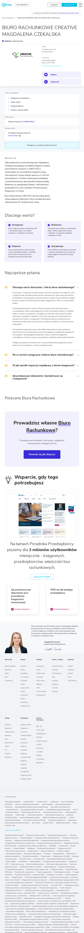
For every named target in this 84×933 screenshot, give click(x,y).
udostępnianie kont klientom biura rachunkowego (31, 807)
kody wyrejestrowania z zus (54, 815)
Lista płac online (39, 859)
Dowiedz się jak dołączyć (42, 454)
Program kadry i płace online (24, 872)
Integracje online (26, 725)
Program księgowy (26, 838)
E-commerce (25, 677)
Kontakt (70, 666)
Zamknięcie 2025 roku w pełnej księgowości (39, 890)
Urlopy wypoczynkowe (34, 815)
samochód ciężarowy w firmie (53, 812)
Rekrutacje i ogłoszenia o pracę (57, 864)
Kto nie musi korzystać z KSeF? (25, 925)
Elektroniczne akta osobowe (15, 851)
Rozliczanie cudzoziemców (46, 848)
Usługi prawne (25, 706)
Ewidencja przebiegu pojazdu (57, 835)
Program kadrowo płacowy (15, 869)
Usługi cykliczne (58, 854)
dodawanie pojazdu (12, 812)
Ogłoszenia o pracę (17, 864)
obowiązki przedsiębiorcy (56, 820)
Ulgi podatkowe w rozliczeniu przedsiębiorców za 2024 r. (43, 898)
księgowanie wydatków (13, 802)
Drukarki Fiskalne (19, 848)
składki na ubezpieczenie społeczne (54, 818)
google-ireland (48, 823)
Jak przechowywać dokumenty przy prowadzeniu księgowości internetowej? (21, 596)
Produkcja (24, 681)
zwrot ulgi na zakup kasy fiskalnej (34, 820)
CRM (37, 688)
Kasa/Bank (52, 846)
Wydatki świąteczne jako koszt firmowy (34, 885)
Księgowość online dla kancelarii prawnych (55, 841)
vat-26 (75, 810)
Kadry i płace (40, 681)
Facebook (71, 670)
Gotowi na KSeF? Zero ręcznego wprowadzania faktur (56, 909)
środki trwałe (20, 815)
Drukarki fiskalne (26, 735)
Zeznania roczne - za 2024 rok (48, 893)
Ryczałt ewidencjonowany (35, 864)
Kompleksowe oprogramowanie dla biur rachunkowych (52, 917)
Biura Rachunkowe (8, 18)
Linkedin (70, 673)
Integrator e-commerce (55, 875)
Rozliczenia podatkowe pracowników (59, 859)
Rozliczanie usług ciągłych (32, 854)
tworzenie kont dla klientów (60, 807)
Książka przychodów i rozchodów (31, 867)
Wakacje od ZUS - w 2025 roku (40, 896)
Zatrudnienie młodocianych (15, 912)
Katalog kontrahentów (30, 856)
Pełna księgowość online (62, 872)
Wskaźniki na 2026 (25, 917)
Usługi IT (23, 666)
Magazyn (39, 684)
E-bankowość (63, 846)
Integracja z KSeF (26, 775)
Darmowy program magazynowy (37, 869)
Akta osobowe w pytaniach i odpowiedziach (20, 909)
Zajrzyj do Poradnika (42, 577)
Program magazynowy (44, 872)
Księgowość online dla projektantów (26, 841)
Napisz (54, 74)
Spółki (7, 673)
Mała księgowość (50, 867)
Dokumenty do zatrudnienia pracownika (62, 912)
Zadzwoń (55, 82)
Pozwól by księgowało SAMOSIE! (36, 877)
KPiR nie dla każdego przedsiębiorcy (62, 591)
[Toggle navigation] (80, 5)
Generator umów (25, 859)
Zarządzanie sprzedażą (13, 854)
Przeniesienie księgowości (48, 888)
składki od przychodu (63, 823)
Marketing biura (35, 862)
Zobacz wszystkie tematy (12, 830)
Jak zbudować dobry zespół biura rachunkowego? (44, 914)
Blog (53, 677)
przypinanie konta (12, 810)
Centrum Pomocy (57, 666)
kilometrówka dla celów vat (31, 812)
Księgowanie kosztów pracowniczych (34, 880)
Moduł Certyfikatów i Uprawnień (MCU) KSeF (53, 925)
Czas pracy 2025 (56, 885)
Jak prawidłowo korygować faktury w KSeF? (34, 919)
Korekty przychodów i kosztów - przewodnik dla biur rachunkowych (55, 906)
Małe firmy (8, 670)
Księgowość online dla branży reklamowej (33, 846)
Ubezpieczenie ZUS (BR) (61, 856)
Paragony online (26, 779)
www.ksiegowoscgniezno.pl (51, 66)
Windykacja (31, 848)
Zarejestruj (69, 5)
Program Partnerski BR (22, 875)
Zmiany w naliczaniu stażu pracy (32, 930)
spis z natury (36, 823)
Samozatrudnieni (22, 5)
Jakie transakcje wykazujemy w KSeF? (36, 922)
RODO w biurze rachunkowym (16, 914)
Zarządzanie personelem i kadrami (55, 862)
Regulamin (39, 763)
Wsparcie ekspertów (48, 851)
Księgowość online (57, 869)
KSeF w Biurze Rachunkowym (36, 912)
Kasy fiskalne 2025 (63, 890)
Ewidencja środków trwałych (14, 835)
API (6, 750)
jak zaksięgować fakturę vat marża (32, 810)
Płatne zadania (11, 862)
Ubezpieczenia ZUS (64, 848)
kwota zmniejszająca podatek (30, 818)
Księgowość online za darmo (35, 835)
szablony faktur (28, 802)
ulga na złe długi (47, 804)
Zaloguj (54, 5)
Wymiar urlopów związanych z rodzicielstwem (52, 904)
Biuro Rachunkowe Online (9, 742)
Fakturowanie (45, 856)
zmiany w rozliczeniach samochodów (27, 804)
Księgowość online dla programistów (47, 838)
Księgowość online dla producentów (49, 843)
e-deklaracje (54, 802)
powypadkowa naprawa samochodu (58, 810)
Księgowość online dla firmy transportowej (20, 843)
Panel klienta (23, 862)
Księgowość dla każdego (67, 867)
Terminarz (47, 854)
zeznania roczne (42, 802)
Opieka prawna (33, 851)
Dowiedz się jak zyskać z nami (69, 13)
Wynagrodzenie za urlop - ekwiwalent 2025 (20, 893)
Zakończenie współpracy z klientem (22, 904)
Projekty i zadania (63, 851)
